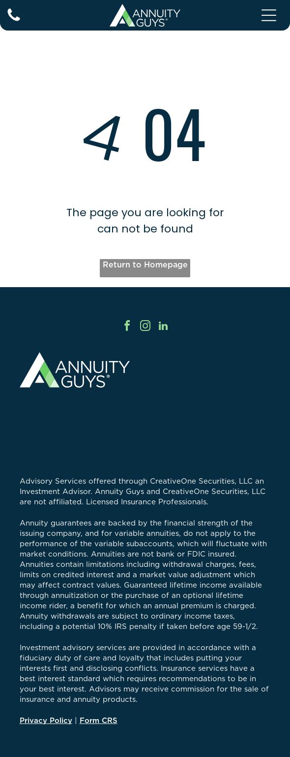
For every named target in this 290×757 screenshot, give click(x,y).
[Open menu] (268, 15)
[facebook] (127, 327)
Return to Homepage (145, 264)
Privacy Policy (46, 720)
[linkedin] (163, 327)
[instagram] (145, 327)
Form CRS (98, 720)
